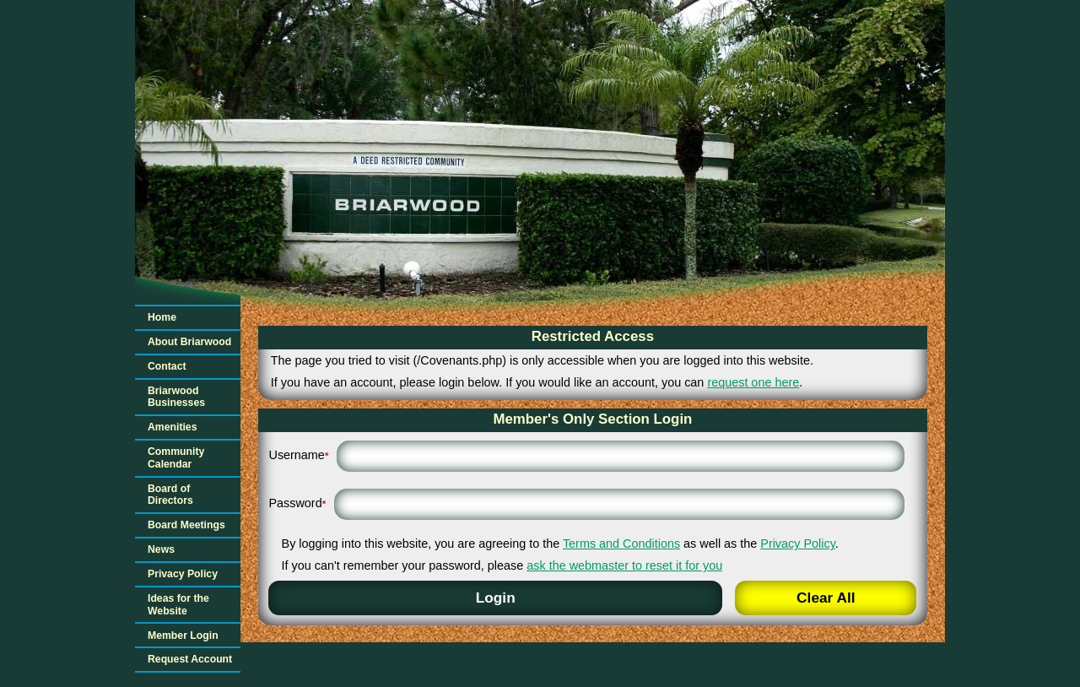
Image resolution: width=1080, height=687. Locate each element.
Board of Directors (170, 495)
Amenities (172, 427)
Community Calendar (176, 458)
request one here (753, 382)
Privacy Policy (183, 574)
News (161, 549)
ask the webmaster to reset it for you (624, 565)
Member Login (183, 635)
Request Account (190, 659)
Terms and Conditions (621, 543)
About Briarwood (189, 342)
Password (297, 503)
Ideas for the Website (178, 604)
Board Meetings (186, 525)
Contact (167, 366)
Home (162, 317)
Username (298, 455)
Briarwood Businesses (176, 397)
